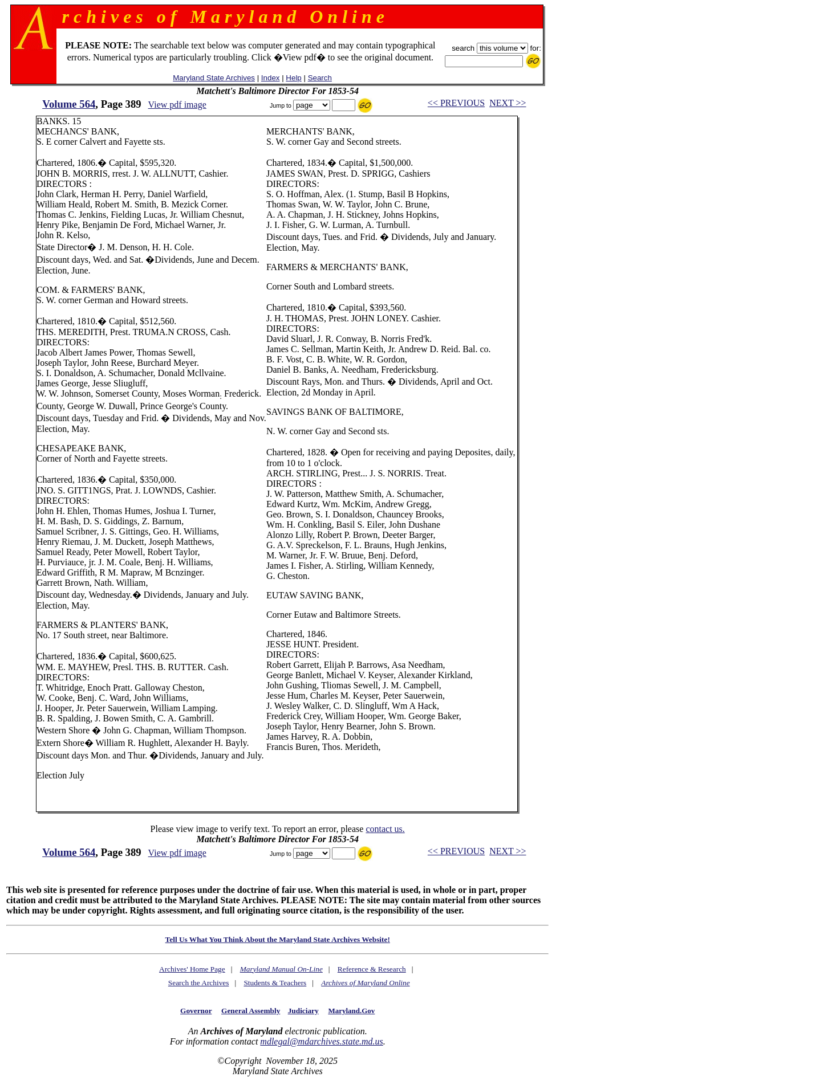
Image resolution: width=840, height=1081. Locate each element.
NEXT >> (507, 103)
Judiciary (303, 1010)
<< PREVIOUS (456, 103)
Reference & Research (372, 969)
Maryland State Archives (214, 78)
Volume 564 (68, 104)
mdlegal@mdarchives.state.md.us (321, 1041)
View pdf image (177, 104)
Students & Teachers (275, 982)
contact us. (385, 829)
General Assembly (250, 1010)
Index (270, 78)
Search (320, 78)
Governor (196, 1010)
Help (293, 78)
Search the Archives (198, 982)
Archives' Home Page (192, 969)
